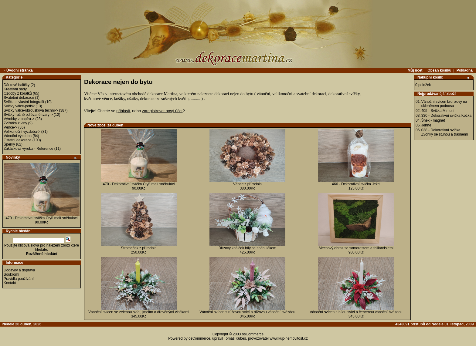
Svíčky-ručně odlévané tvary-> (28, 115)
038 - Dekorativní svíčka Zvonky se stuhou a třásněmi (444, 132)
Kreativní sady (15, 89)
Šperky (9, 144)
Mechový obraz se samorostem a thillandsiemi (356, 248)
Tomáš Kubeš (235, 338)
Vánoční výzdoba (18, 136)
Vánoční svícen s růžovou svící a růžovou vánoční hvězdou (247, 312)
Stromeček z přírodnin (138, 248)
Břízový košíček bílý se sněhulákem (247, 248)
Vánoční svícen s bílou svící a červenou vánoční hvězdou (356, 312)
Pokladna (465, 70)
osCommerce (253, 334)
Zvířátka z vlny (15, 123)
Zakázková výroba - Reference (28, 148)
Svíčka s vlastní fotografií (24, 102)
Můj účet (415, 70)
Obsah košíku (439, 70)
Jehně (426, 125)
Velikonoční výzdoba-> (22, 131)
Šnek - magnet (433, 120)
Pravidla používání (19, 279)
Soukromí (11, 274)
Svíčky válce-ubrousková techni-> (31, 110)
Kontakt (10, 283)
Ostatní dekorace (17, 140)
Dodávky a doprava (19, 270)
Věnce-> (10, 127)
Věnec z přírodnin (247, 184)
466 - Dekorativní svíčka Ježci (356, 184)
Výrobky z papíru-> (19, 119)
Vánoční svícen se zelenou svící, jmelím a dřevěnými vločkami (138, 312)
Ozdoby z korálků (18, 93)
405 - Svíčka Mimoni (437, 111)
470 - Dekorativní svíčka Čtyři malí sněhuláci (42, 218)
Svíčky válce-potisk (19, 106)
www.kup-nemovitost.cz (289, 338)
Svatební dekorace (19, 98)
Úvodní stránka (19, 70)
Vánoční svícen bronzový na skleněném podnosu (444, 103)
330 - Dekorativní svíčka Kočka (446, 115)
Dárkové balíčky (16, 85)
